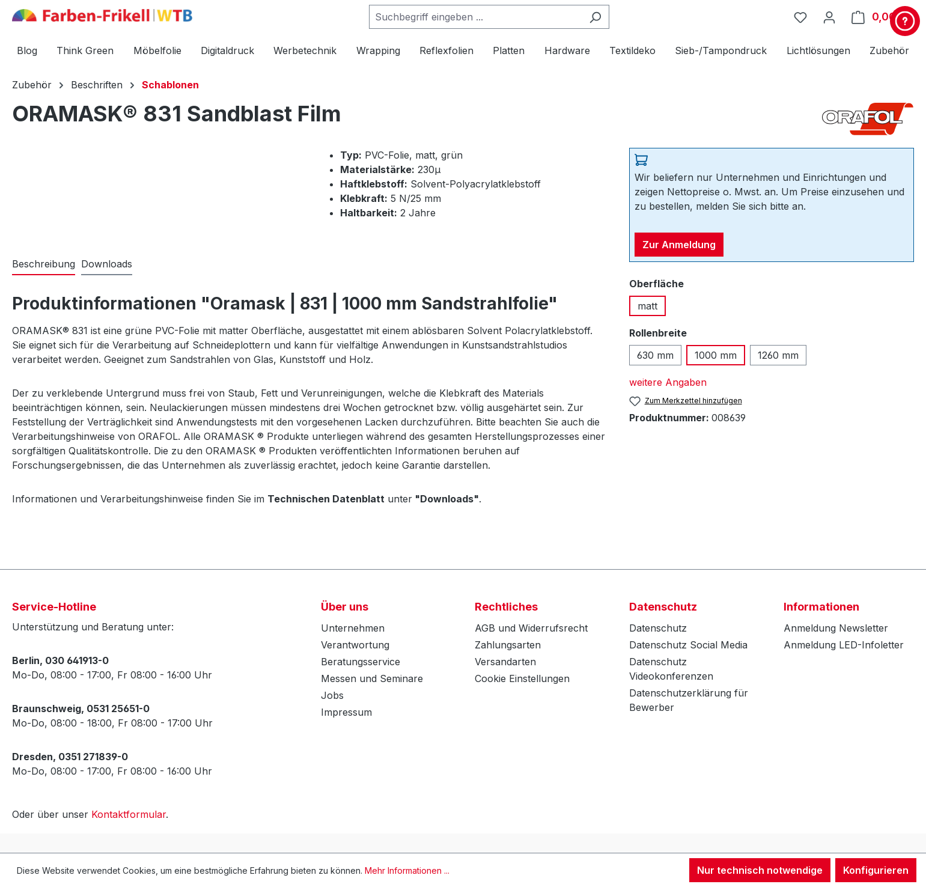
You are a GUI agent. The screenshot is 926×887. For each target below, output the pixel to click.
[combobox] (475, 17)
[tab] (43, 264)
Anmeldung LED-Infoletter (844, 645)
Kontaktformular (128, 814)
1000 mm (716, 355)
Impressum (346, 712)
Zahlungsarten (508, 645)
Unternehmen (353, 628)
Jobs (332, 695)
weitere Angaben (668, 382)
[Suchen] (595, 17)
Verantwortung (355, 645)
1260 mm (778, 355)
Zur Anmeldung (679, 245)
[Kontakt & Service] (905, 21)
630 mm (655, 355)
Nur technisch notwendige (760, 870)
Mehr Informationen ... (407, 870)
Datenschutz (658, 628)
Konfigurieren (876, 870)
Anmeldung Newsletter (836, 628)
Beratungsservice (360, 662)
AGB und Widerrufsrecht (531, 628)
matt (647, 306)
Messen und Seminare (372, 678)
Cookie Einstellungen (522, 678)
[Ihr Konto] (829, 17)
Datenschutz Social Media (688, 645)
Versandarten (505, 662)
